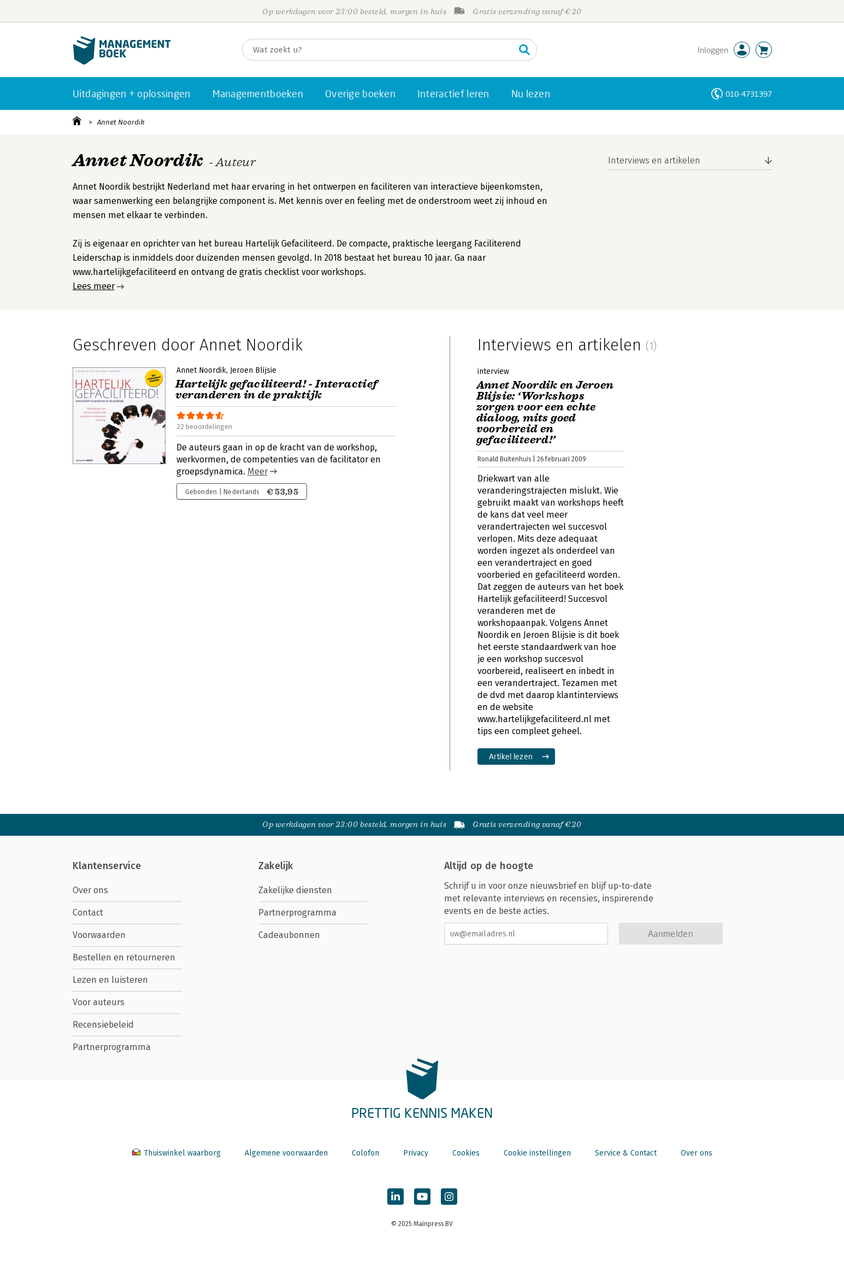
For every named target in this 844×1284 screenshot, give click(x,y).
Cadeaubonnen (289, 935)
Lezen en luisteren (110, 980)
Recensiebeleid (103, 1024)
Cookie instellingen (537, 1153)
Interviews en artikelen (654, 160)
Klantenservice (107, 866)
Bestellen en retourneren (124, 957)
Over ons (90, 890)
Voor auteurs (99, 1002)
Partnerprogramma (112, 1047)
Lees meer (94, 286)
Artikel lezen (511, 756)
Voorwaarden (99, 935)
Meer (257, 471)
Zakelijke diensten (295, 890)
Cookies (466, 1153)
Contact (88, 912)
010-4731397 (748, 93)
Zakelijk (275, 866)
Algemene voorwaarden (286, 1153)
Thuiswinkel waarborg (177, 1153)
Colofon (365, 1153)
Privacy (415, 1153)
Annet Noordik (120, 122)
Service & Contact (626, 1153)
